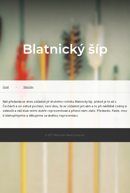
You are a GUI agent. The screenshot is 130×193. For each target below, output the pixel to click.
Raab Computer (75, 135)
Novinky (28, 87)
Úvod (6, 87)
